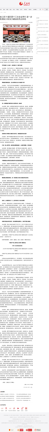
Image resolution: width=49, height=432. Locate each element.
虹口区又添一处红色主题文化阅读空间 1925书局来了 (25, 398)
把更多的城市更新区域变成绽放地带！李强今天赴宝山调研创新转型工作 (28, 396)
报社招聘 (14, 415)
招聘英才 (17, 415)
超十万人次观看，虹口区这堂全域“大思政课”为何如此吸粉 (10, 398)
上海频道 (4, 12)
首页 (1, 9)
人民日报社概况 (6, 415)
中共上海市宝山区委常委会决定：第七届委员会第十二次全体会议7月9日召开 (29, 394)
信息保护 (40, 415)
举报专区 (25, 9)
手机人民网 (10, 409)
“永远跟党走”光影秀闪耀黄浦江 (42, 34)
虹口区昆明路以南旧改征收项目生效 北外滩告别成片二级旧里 (10, 400)
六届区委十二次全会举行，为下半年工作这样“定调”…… (10, 394)
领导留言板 (14, 409)
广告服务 (21, 415)
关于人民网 (10, 415)
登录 (47, 9)
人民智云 (22, 409)
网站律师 (37, 415)
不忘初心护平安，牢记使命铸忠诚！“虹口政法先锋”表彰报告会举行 (28, 400)
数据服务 (30, 415)
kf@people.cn (15, 417)
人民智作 (26, 409)
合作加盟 (24, 415)
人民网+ (6, 409)
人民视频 (18, 409)
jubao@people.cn (36, 417)
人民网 (1, 12)
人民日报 (2, 409)
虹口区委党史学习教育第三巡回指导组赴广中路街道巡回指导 (10, 396)
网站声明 (34, 415)
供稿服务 (27, 415)
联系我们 (44, 415)
